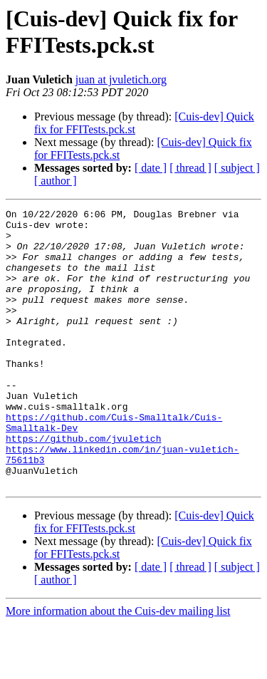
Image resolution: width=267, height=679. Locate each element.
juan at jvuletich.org (121, 79)
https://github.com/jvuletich (83, 485)
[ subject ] (237, 168)
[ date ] (151, 168)
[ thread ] (190, 168)
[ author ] (55, 181)
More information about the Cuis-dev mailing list (118, 666)
